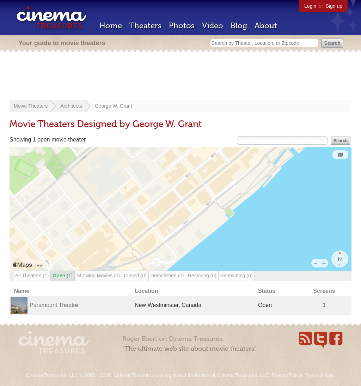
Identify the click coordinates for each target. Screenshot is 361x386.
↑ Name (19, 291)
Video (212, 25)
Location (146, 291)
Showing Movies (98, 275)
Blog (239, 25)
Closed (135, 275)
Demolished (167, 275)
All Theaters (32, 275)
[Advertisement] (180, 76)
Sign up (334, 6)
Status (266, 291)
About (266, 25)
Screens (324, 291)
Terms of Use (319, 375)
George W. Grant (113, 106)
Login (310, 6)
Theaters (145, 25)
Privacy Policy (286, 375)
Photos (182, 25)
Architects (71, 106)
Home (110, 25)
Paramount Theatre (54, 305)
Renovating (236, 275)
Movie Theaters (31, 106)
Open (63, 275)
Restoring (202, 275)
